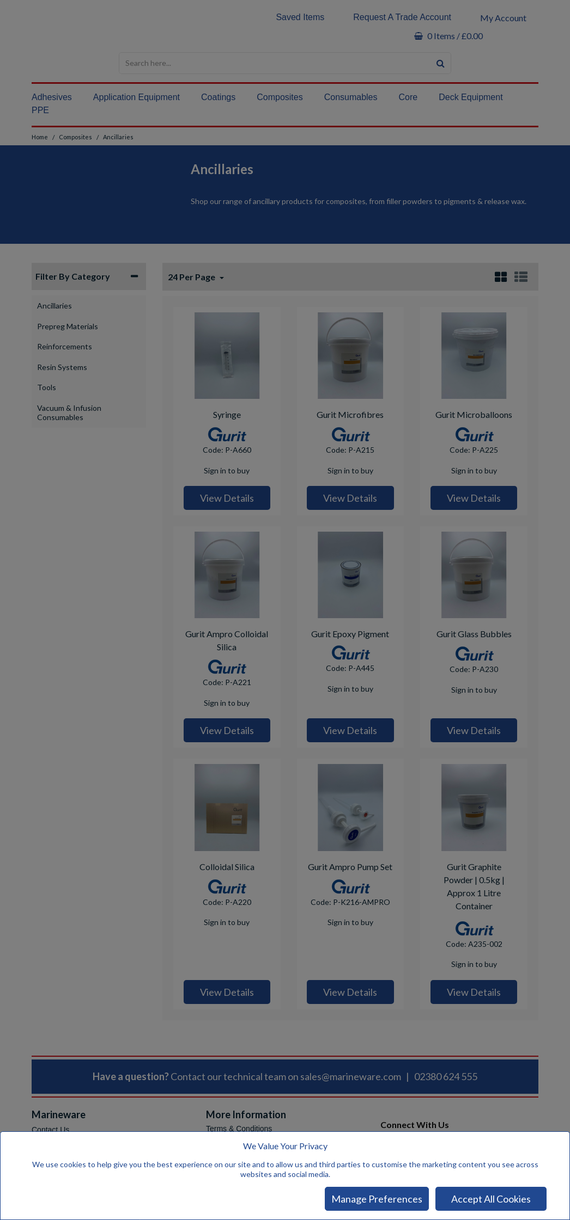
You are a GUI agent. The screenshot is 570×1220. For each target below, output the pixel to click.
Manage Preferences (376, 1199)
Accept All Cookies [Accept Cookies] (491, 1199)
